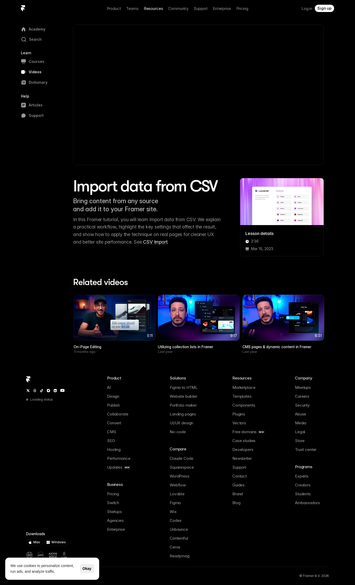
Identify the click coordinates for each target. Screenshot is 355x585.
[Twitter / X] (28, 391)
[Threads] (35, 391)
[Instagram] (48, 391)
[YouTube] (62, 390)
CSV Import (155, 242)
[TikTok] (42, 391)
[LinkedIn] (55, 391)
